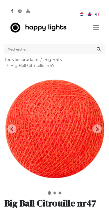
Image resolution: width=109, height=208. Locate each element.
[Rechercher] (99, 49)
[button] (11, 128)
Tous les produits (21, 59)
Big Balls (53, 59)
